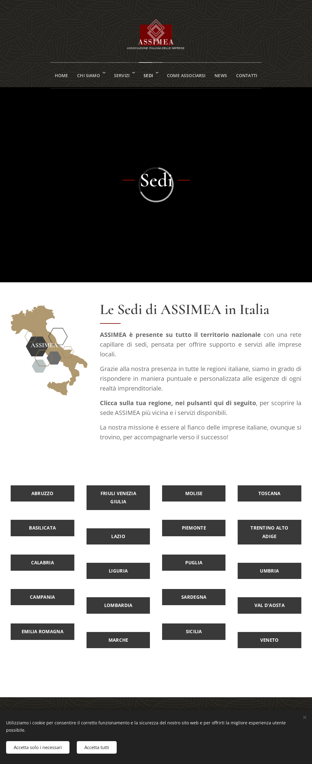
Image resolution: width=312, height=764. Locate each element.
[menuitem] (56, 74)
